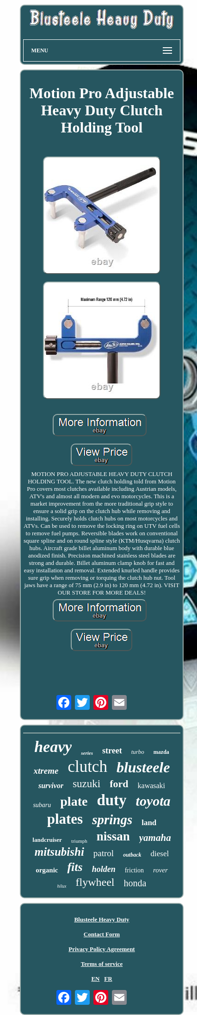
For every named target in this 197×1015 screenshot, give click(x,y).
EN (95, 978)
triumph (79, 841)
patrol (103, 853)
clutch (87, 767)
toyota (153, 800)
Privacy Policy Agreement (101, 949)
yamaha (155, 837)
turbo (137, 751)
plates (65, 819)
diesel (160, 853)
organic (47, 870)
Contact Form (102, 934)
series (87, 753)
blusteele (143, 767)
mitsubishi (59, 852)
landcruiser (47, 839)
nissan (113, 836)
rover (160, 870)
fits (74, 867)
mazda (161, 752)
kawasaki (152, 785)
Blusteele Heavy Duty (101, 919)
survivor (50, 785)
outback (132, 855)
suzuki (86, 783)
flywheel (95, 882)
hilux (62, 886)
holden (104, 869)
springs (112, 819)
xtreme (46, 771)
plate (73, 801)
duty (111, 800)
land (149, 822)
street (112, 750)
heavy (53, 746)
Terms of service (102, 963)
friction (134, 870)
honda (135, 883)
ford (119, 783)
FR (108, 978)
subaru (42, 805)
